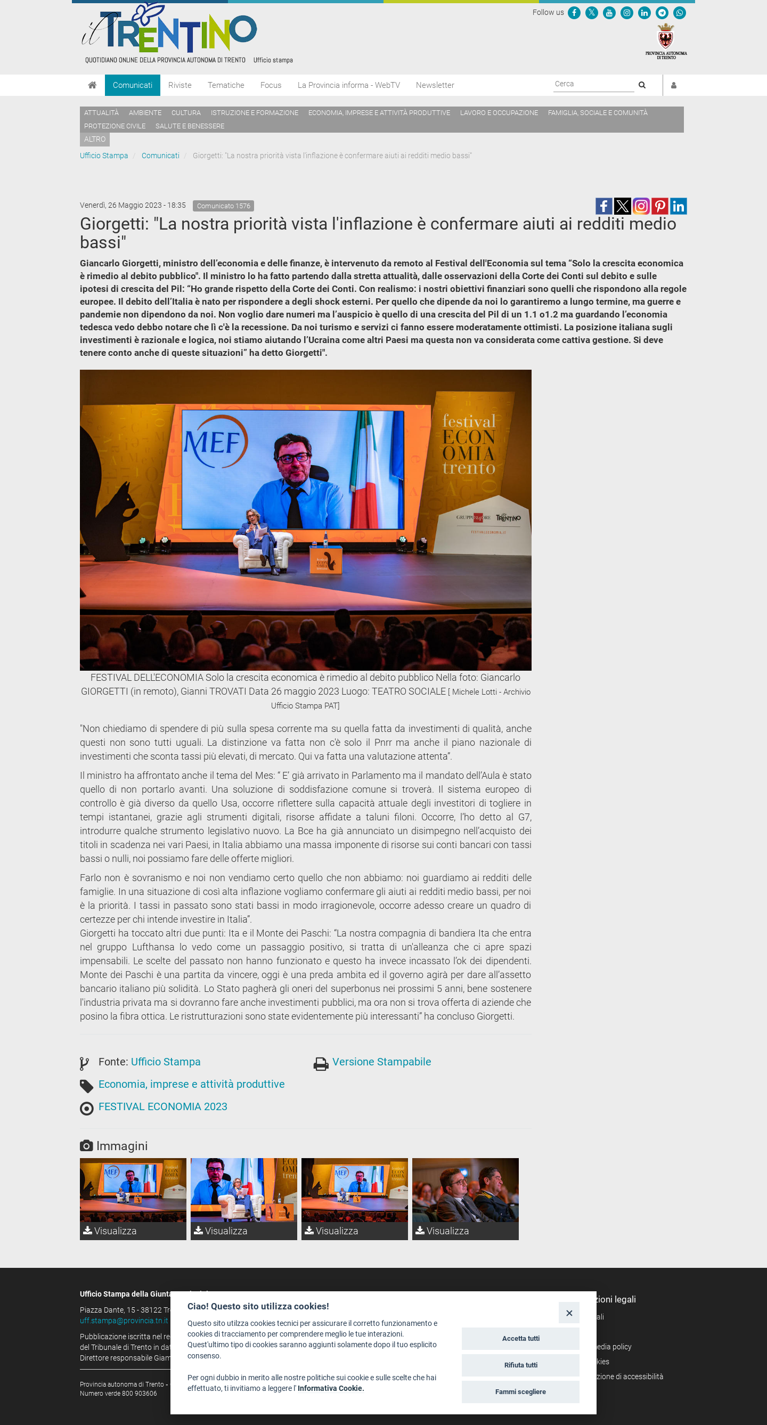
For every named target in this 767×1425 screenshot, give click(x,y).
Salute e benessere (190, 126)
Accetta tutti (521, 1338)
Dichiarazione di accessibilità (616, 1376)
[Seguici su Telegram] (662, 12)
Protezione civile (114, 126)
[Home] (92, 85)
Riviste (180, 85)
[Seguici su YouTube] (609, 12)
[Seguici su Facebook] (574, 12)
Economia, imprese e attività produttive (379, 113)
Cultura (186, 113)
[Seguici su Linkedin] (644, 12)
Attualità (101, 113)
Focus (271, 85)
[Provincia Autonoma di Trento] (666, 40)
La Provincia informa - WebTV (349, 85)
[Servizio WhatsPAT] (679, 12)
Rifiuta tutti (520, 1365)
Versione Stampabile (381, 1061)
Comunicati (132, 85)
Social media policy (600, 1346)
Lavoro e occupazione (499, 113)
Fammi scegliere (520, 1392)
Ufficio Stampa (104, 155)
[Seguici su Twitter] (591, 12)
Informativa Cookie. (331, 1388)
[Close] (569, 1312)
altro (94, 139)
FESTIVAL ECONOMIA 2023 (163, 1106)
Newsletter (435, 85)
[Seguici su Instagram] (626, 12)
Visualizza (110, 1230)
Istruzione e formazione (254, 113)
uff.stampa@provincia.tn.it (124, 1320)
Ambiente (145, 113)
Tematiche (226, 85)
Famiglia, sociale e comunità (598, 113)
